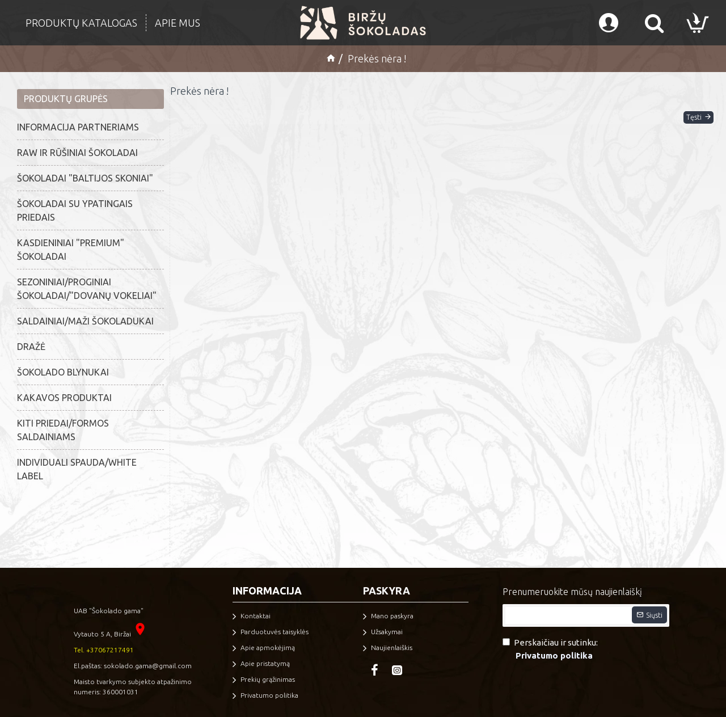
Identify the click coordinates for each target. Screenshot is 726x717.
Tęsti (682, 125)
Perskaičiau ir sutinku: (550, 650)
